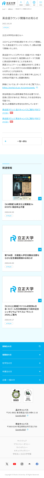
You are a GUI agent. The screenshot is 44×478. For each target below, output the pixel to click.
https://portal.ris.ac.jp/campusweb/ (18, 87)
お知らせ (10, 9)
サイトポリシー (22, 447)
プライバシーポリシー (22, 444)
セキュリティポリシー (22, 450)
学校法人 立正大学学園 (22, 454)
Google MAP (22, 415)
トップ (3, 9)
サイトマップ (22, 440)
